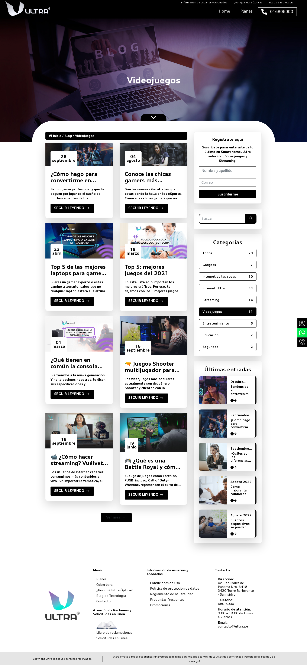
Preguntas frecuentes (167, 599)
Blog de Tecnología (111, 596)
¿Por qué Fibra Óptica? (114, 590)
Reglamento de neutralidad (172, 594)
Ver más (116, 518)
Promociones (160, 605)
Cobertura (104, 585)
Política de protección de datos (174, 588)
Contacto (103, 601)
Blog (68, 136)
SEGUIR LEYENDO (72, 208)
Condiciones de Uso (165, 583)
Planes (101, 579)
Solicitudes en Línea (111, 638)
